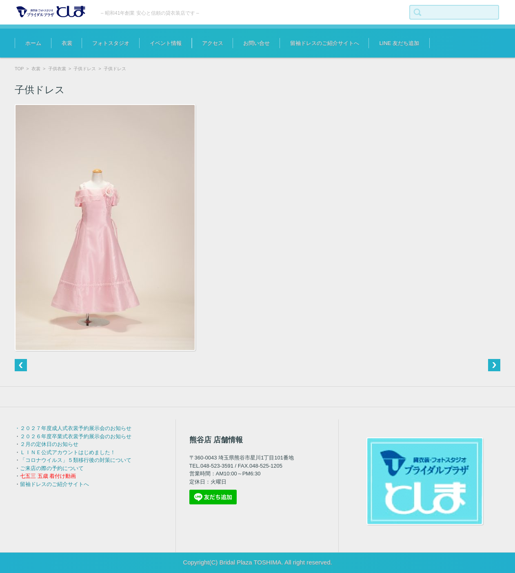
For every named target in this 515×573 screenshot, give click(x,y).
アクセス (212, 43)
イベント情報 (166, 43)
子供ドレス (84, 68)
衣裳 (67, 43)
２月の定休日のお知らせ (49, 444)
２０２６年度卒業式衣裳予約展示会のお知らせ (75, 436)
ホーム (33, 43)
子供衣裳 (57, 68)
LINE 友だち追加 (399, 43)
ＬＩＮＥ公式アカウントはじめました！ (67, 452)
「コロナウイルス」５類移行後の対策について (75, 460)
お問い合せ (256, 43)
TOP (19, 68)
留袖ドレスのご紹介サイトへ (324, 43)
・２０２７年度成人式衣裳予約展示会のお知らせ (73, 428)
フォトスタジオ (110, 43)
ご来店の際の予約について (52, 468)
